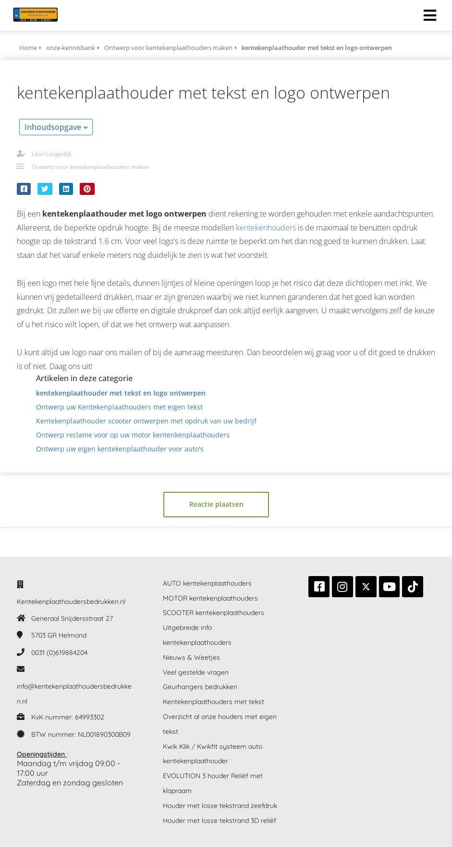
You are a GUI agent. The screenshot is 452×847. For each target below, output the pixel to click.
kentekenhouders (266, 227)
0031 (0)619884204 (59, 652)
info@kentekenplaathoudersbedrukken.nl (74, 694)
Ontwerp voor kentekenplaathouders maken (90, 167)
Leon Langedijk (52, 154)
